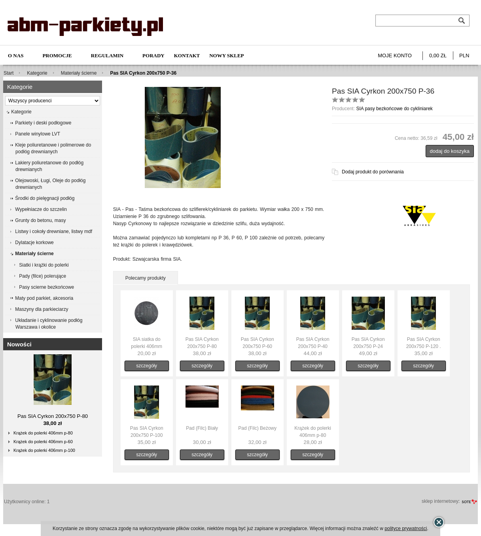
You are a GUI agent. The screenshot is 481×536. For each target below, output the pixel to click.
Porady (153, 55)
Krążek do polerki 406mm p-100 (44, 450)
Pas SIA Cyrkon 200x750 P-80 (52, 416)
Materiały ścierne (79, 73)
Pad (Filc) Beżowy (257, 428)
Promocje (57, 55)
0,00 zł (438, 55)
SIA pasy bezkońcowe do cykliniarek (394, 108)
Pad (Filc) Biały (202, 428)
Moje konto (395, 55)
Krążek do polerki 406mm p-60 (43, 441)
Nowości (19, 344)
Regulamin (107, 55)
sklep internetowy (440, 501)
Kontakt (187, 55)
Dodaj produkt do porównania (373, 172)
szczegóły (146, 366)
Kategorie (37, 73)
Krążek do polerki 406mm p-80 (43, 433)
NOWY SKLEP (226, 55)
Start (8, 73)
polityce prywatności (405, 528)
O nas (15, 55)
